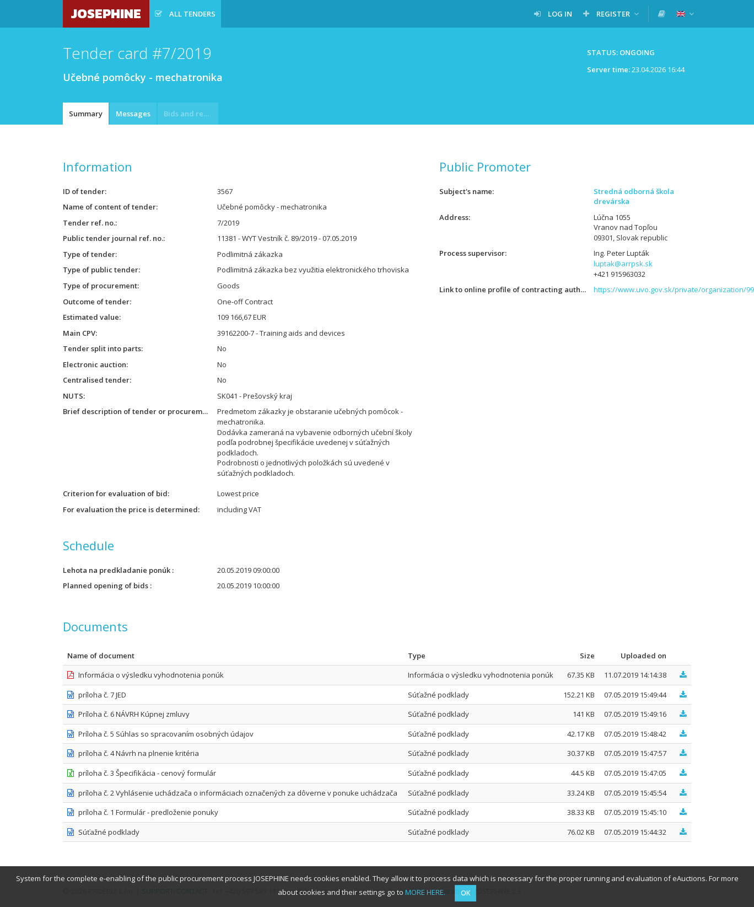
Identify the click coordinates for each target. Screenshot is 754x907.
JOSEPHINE (106, 13)
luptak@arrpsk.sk (623, 264)
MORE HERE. (425, 892)
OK (465, 893)
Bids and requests (191, 114)
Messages (133, 114)
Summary (86, 114)
